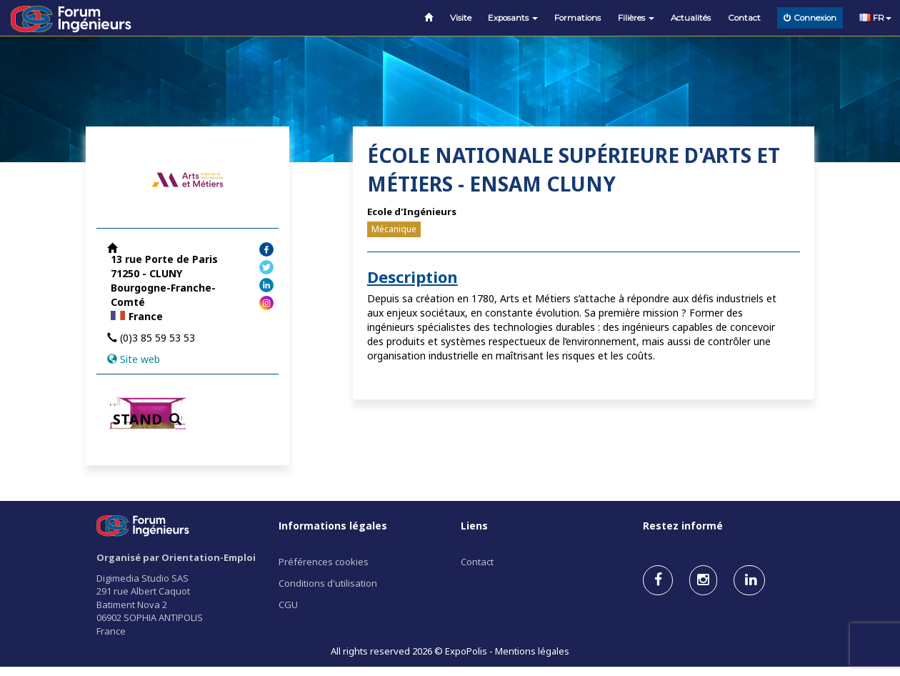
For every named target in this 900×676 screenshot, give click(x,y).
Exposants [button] (513, 18)
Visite (460, 18)
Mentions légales (532, 651)
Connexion (810, 18)
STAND (147, 419)
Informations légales (333, 525)
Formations (577, 18)
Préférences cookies (324, 561)
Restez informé (683, 525)
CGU (288, 604)
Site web (140, 359)
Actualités (691, 18)
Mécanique (393, 229)
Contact (744, 18)
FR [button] (875, 18)
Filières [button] (636, 18)
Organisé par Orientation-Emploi (176, 557)
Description (412, 276)
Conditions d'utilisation (328, 583)
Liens (474, 525)
